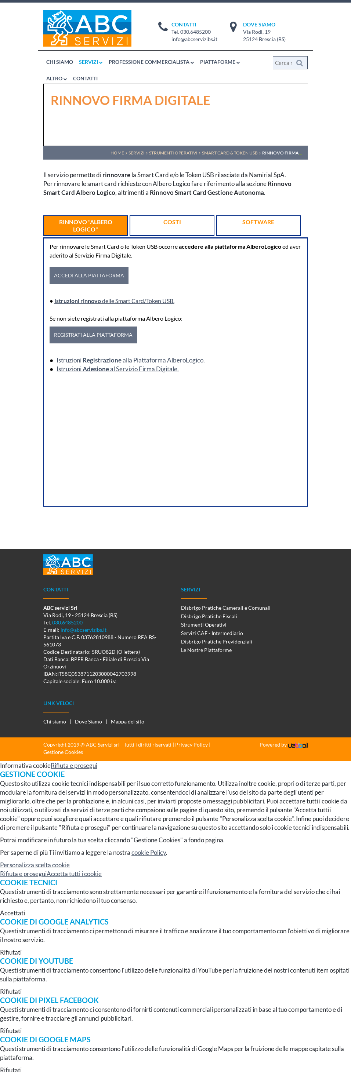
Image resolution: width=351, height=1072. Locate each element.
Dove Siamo (88, 721)
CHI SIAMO (59, 62)
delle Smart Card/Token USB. (114, 300)
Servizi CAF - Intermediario (212, 633)
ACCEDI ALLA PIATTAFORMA (89, 275)
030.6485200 (195, 32)
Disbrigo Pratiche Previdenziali (216, 641)
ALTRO (56, 78)
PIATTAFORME (220, 62)
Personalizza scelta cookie (35, 865)
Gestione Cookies (63, 752)
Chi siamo (54, 721)
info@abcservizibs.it (194, 39)
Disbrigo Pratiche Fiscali (209, 616)
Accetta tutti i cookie (74, 874)
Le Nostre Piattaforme (206, 650)
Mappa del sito (127, 721)
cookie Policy (148, 852)
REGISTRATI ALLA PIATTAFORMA (93, 335)
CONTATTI (85, 78)
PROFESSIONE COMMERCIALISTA (151, 62)
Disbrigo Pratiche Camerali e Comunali (226, 608)
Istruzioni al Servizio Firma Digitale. (118, 369)
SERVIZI (91, 62)
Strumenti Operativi (204, 624)
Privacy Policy (191, 744)
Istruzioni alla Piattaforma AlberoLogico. (131, 360)
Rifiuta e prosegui (74, 765)
